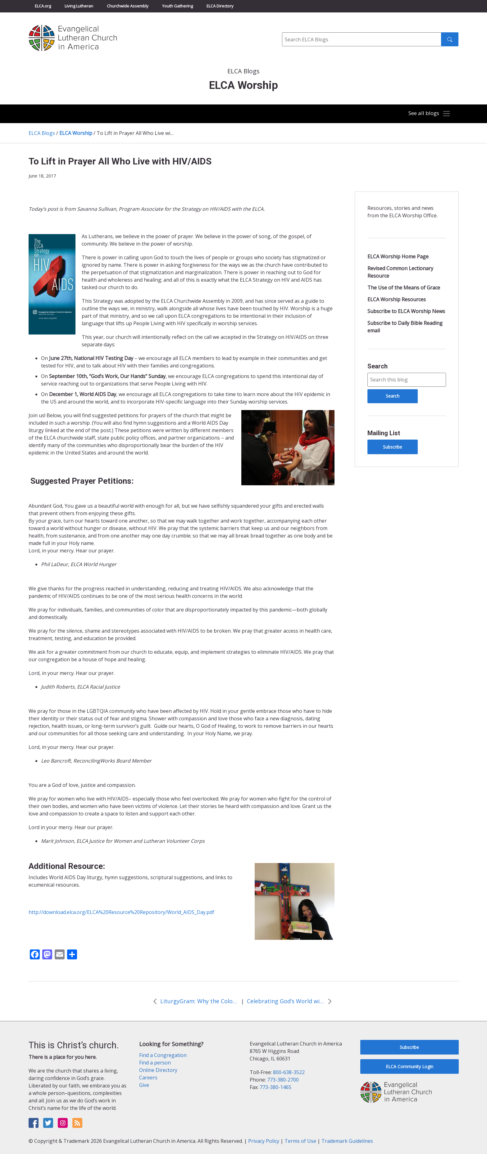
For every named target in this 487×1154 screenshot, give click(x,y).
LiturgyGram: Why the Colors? (199, 1001)
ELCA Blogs (42, 133)
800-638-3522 (289, 1072)
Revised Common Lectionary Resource (400, 272)
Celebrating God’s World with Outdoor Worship (286, 1001)
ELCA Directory (220, 6)
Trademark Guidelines (347, 1141)
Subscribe (392, 447)
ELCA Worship (75, 133)
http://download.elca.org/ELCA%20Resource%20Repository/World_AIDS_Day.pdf (121, 912)
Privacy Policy (263, 1141)
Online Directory (158, 1070)
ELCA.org (43, 6)
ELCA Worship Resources (396, 299)
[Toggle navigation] (428, 113)
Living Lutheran (79, 6)
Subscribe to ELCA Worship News (406, 311)
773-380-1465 (275, 1087)
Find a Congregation (163, 1055)
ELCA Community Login (409, 1066)
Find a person (155, 1062)
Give (144, 1085)
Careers (148, 1077)
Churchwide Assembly (127, 6)
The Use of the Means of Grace (403, 287)
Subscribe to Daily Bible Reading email (405, 327)
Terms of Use (300, 1141)
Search (377, 366)
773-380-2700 (283, 1079)
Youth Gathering (177, 6)
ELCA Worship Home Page (398, 256)
